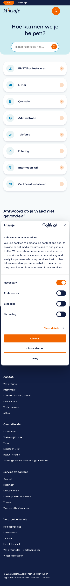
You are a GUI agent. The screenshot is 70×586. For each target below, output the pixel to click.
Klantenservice (11, 490)
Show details (52, 328)
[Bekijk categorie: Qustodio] (62, 102)
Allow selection (35, 348)
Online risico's (10, 532)
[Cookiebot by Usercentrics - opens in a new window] (43, 225)
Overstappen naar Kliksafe (17, 496)
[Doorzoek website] (56, 11)
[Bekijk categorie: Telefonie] (62, 135)
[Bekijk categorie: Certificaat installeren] (62, 184)
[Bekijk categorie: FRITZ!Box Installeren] (62, 68)
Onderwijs (22, 2)
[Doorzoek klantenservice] (54, 46)
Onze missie (9, 431)
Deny (35, 358)
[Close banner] (65, 225)
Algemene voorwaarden (16, 577)
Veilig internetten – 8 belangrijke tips (21, 550)
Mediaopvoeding (12, 526)
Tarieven (7, 502)
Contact (7, 479)
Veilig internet (10, 384)
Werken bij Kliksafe (12, 437)
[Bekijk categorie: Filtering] (62, 151)
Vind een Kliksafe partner (16, 508)
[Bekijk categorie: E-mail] (62, 85)
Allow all (35, 338)
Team (6, 443)
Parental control (11, 544)
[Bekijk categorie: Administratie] (62, 118)
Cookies (46, 577)
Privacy (35, 577)
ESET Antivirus (10, 401)
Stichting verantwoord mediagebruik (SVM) (25, 460)
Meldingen (8, 484)
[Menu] (65, 11)
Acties (6, 413)
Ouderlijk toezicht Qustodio (17, 395)
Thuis (8, 2)
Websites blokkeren (13, 555)
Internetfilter (9, 389)
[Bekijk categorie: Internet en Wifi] (62, 167)
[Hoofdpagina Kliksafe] (11, 10)
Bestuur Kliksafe (11, 454)
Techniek (8, 538)
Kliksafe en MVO (11, 448)
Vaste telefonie (11, 407)
